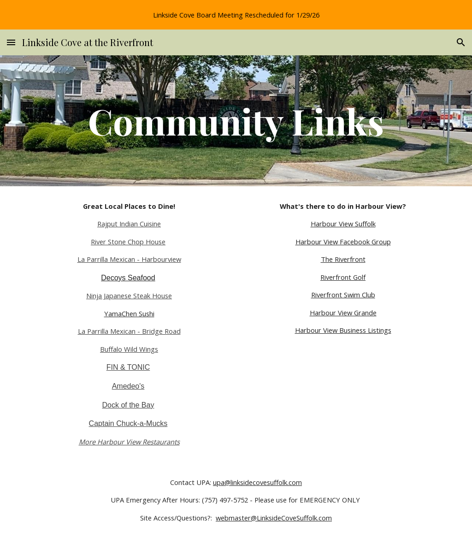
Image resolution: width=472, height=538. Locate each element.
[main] (236, 120)
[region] (236, 15)
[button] (11, 42)
